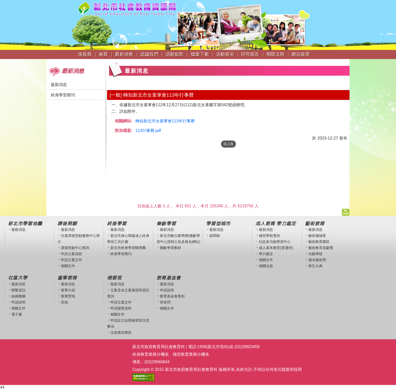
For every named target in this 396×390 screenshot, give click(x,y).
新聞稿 (214, 236)
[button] (346, 211)
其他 (64, 302)
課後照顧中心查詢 (75, 248)
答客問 (165, 302)
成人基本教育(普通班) (276, 248)
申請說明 (18, 302)
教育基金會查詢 (172, 296)
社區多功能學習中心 (275, 242)
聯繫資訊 (18, 290)
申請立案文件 (71, 260)
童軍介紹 (68, 290)
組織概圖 (18, 296)
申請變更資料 (121, 308)
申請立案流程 (71, 254)
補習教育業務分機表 (191, 354)
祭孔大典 (315, 266)
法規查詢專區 (121, 332)
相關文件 (68, 266)
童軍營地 (68, 296)
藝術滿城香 (317, 236)
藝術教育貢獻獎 (320, 248)
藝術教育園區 (319, 242)
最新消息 (59, 84)
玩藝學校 (315, 254)
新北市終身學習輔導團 (128, 248)
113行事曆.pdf (148, 130)
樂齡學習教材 (170, 248)
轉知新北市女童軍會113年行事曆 (165, 121)
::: (48, 61)
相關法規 (266, 266)
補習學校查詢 (269, 236)
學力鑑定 (266, 254)
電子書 (16, 314)
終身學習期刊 (63, 95)
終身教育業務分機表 (150, 354)
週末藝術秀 (317, 260)
